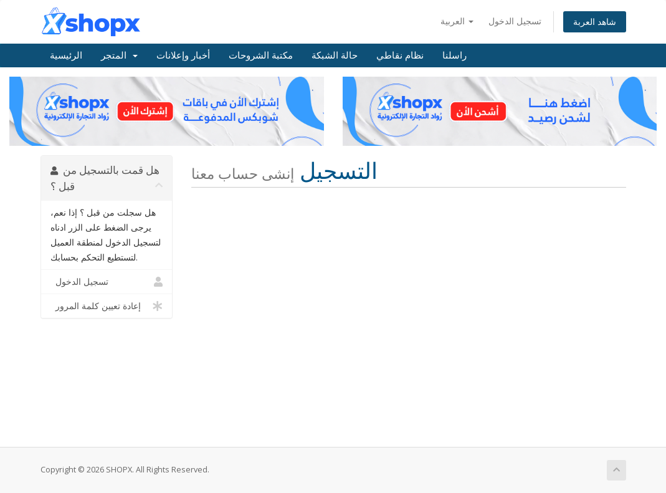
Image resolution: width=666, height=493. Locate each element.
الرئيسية (66, 55)
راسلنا (454, 55)
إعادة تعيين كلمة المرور (106, 306)
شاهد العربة (594, 21)
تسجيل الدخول (514, 21)
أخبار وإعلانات (183, 55)
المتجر (119, 55)
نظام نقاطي (400, 55)
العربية (456, 21)
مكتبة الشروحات (261, 55)
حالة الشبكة (335, 55)
